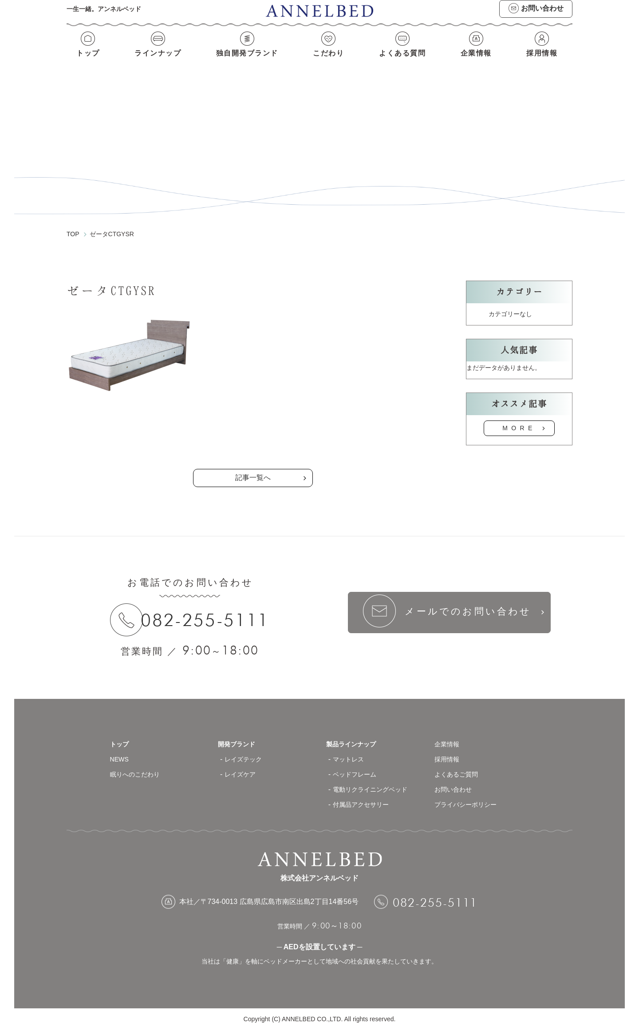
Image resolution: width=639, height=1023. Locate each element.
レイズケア (242, 767)
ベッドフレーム (358, 767)
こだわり (330, 61)
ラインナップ (156, 61)
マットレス (350, 752)
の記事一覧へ (253, 432)
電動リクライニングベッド (375, 782)
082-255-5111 (210, 612)
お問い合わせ (455, 782)
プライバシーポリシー (469, 797)
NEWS (120, 752)
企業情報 (478, 61)
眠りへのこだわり (138, 767)
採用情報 (544, 61)
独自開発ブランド (246, 61)
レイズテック (246, 752)
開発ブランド (239, 737)
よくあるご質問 (459, 767)
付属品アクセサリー (365, 797)
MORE (519, 420)
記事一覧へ (253, 469)
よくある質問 (404, 61)
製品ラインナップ (354, 737)
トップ (86, 61)
